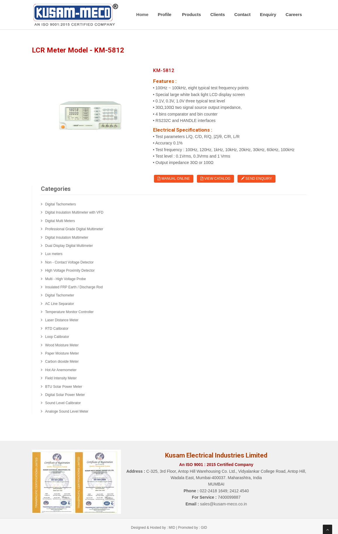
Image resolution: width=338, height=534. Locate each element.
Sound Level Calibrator (63, 403)
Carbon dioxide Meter (62, 362)
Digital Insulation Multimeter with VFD (74, 212)
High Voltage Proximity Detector (70, 270)
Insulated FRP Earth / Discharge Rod (74, 287)
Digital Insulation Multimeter (66, 237)
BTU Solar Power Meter (63, 387)
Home (142, 14)
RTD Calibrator (57, 329)
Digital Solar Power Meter (65, 395)
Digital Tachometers (60, 204)
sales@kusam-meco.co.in (223, 504)
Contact (242, 14)
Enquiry (268, 14)
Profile (165, 14)
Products (191, 14)
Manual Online (173, 179)
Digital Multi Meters (60, 221)
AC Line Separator (59, 304)
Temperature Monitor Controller (69, 312)
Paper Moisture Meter (62, 353)
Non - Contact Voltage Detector (69, 262)
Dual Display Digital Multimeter (69, 246)
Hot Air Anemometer (61, 370)
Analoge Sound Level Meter (67, 411)
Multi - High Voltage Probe (65, 279)
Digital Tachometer (59, 295)
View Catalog (215, 179)
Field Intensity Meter (61, 378)
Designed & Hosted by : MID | (154, 528)
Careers (294, 14)
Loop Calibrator (57, 337)
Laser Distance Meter (62, 320)
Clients (217, 14)
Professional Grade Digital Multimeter (74, 229)
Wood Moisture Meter (62, 345)
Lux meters (54, 254)
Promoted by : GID (192, 528)
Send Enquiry (256, 179)
